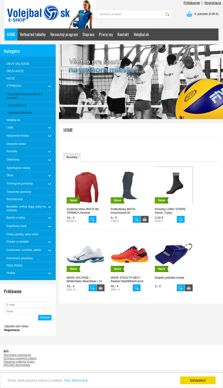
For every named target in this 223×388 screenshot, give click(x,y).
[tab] (72, 157)
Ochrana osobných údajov (20, 358)
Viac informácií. (77, 380)
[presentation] (72, 157)
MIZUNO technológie (17, 365)
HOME (11, 34)
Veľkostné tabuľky (33, 34)
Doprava (88, 34)
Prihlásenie (192, 3)
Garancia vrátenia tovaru (19, 361)
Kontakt (123, 34)
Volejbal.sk (141, 34)
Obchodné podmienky (17, 355)
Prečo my (106, 34)
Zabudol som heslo (16, 326)
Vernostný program (64, 34)
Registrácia (213, 3)
